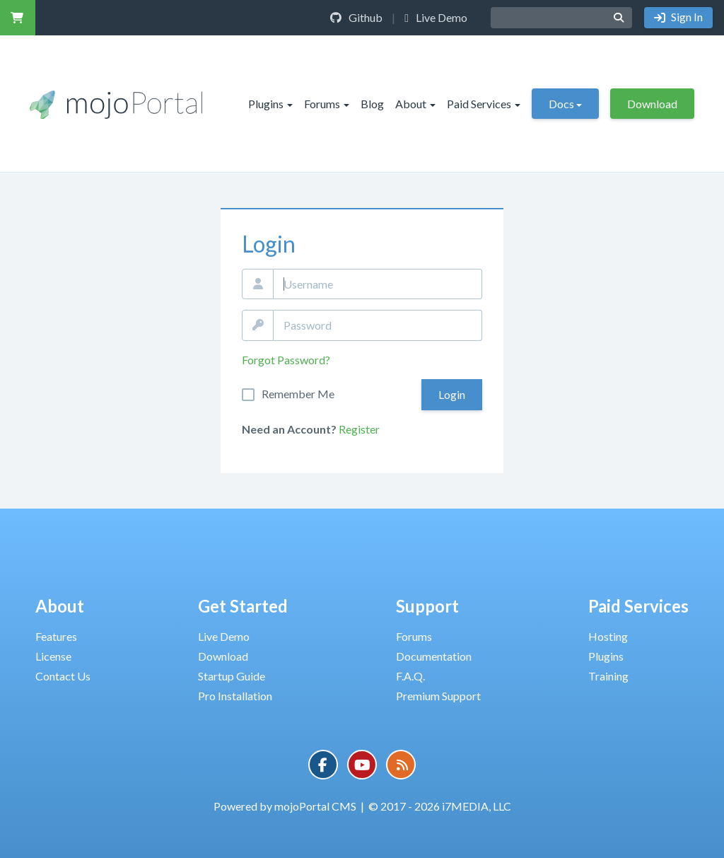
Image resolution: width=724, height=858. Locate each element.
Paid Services (483, 103)
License (53, 656)
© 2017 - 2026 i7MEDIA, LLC (439, 806)
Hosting (608, 636)
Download (652, 103)
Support (427, 606)
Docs (565, 103)
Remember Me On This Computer (298, 393)
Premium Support (438, 695)
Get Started (243, 606)
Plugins (270, 103)
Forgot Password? (286, 359)
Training (608, 676)
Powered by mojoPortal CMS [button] (285, 806)
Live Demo (435, 17)
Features (56, 636)
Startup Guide (231, 676)
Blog (372, 103)
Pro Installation (235, 695)
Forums (326, 103)
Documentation (434, 656)
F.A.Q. (410, 676)
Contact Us (62, 676)
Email (258, 284)
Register (359, 429)
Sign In (686, 16)
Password (258, 325)
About (415, 103)
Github (356, 17)
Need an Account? (289, 429)
